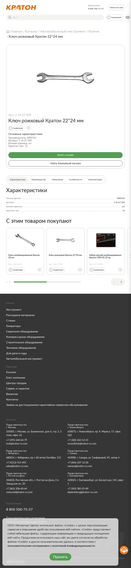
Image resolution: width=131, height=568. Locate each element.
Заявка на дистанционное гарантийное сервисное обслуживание (47, 405)
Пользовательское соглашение (25, 518)
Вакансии (12, 394)
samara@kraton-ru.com (80, 466)
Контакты (12, 399)
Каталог (11, 372)
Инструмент (13, 309)
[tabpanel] (65, 200)
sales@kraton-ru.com (17, 466)
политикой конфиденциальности (73, 545)
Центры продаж (16, 383)
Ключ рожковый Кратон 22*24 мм (65, 255)
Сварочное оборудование (22, 331)
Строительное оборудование (24, 342)
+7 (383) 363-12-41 (78, 440)
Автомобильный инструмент (24, 358)
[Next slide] (121, 282)
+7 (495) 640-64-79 (16, 440)
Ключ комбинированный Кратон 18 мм (24, 256)
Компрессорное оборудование (25, 337)
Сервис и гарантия (17, 388)
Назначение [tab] (57, 180)
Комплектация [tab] (95, 180)
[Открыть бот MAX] (124, 550)
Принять (60, 557)
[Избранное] (28, 128)
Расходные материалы (20, 315)
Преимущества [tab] (39, 180)
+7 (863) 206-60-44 (16, 489)
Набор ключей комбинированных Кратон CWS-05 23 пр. (105, 256)
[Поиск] (55, 17)
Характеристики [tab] (17, 180)
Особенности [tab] (75, 180)
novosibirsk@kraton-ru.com (82, 444)
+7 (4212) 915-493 (16, 463)
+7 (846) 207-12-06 (78, 463)
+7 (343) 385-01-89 (78, 489)
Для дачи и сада (16, 353)
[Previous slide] (114, 282)
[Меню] (127, 17)
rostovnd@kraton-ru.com (19, 492)
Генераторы (13, 326)
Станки (10, 320)
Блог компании (15, 377)
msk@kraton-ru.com (16, 444)
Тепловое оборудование (21, 348)
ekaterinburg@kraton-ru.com (83, 492)
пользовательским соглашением (28, 545)
